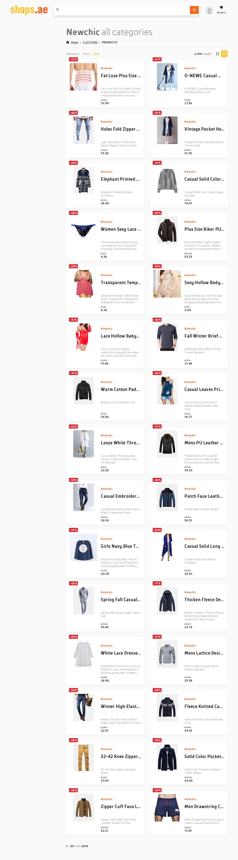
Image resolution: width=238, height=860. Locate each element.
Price (86, 53)
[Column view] (224, 53)
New (97, 53)
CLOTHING (90, 42)
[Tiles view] (217, 53)
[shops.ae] (29, 10)
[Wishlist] (221, 10)
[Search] (194, 10)
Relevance (72, 53)
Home (72, 42)
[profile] (209, 10)
